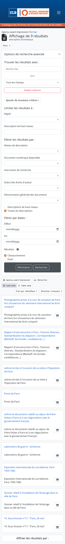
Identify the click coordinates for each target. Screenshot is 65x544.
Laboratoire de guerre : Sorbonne (22, 446)
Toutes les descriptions (20, 210)
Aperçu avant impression (16, 280)
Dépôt (7, 113)
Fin (5, 236)
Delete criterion (32, 90)
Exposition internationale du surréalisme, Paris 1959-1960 (29, 469)
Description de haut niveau (18, 126)
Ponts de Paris (12, 393)
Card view (9, 285)
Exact (10, 259)
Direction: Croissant (50, 291)
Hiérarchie (40, 280)
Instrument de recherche (17, 170)
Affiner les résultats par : (32, 538)
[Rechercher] (32, 69)
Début (7, 223)
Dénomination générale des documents (25, 194)
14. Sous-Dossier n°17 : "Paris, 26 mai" (24, 518)
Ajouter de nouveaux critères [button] (21, 100)
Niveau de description (16, 145)
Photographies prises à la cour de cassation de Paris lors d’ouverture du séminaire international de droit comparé (32, 303)
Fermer (33, 32)
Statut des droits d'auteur (18, 182)
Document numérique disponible (22, 157)
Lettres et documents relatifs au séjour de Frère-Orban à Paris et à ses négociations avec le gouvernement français (30, 418)
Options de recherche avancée (24, 54)
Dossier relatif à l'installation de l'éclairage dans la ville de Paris (31, 494)
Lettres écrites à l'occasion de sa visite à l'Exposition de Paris (32, 369)
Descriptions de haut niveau (23, 207)
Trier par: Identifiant (26, 291)
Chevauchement (16, 255)
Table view (24, 285)
